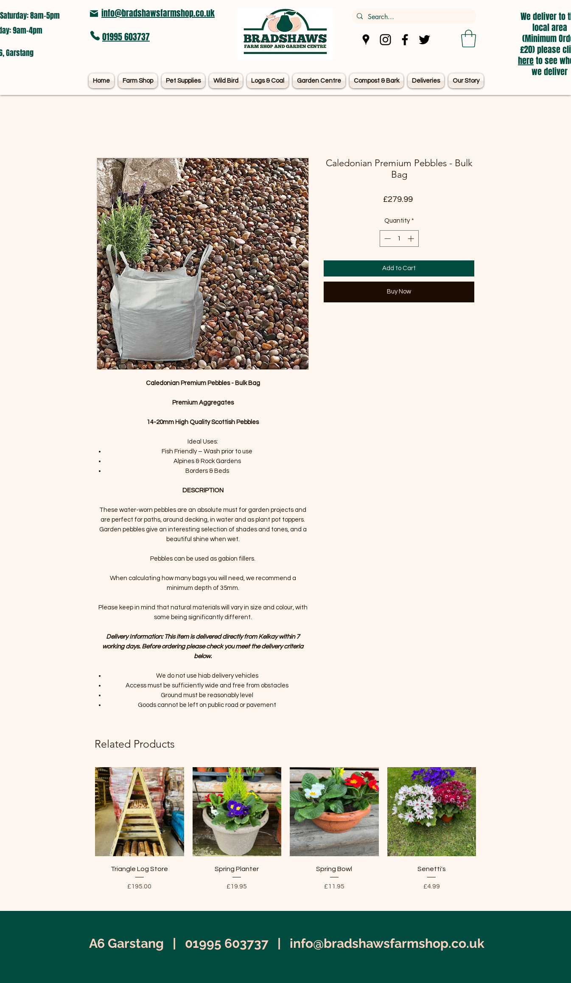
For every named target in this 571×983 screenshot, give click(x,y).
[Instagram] (385, 39)
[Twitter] (424, 39)
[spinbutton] (399, 238)
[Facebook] (404, 39)
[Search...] (413, 17)
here (526, 60)
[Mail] (94, 13)
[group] (285, 835)
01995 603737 (126, 37)
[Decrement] (386, 238)
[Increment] (411, 238)
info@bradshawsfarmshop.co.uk (158, 13)
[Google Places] (365, 39)
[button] (468, 38)
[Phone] (94, 36)
